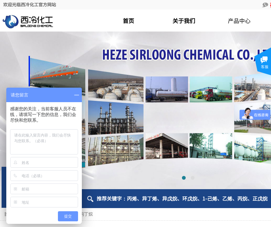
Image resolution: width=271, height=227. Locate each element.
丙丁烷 (86, 214)
